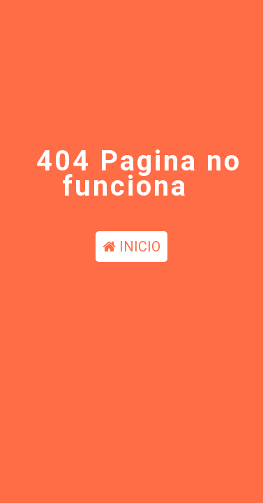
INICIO (131, 246)
